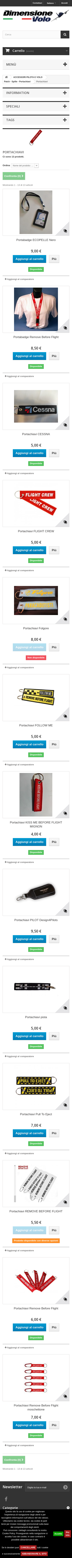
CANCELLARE (28, 1547)
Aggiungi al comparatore (20, 279)
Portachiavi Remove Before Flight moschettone (36, 1407)
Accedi (64, 3)
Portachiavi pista (36, 1017)
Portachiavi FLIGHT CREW (36, 531)
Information (17, 93)
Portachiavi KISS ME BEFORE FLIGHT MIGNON (36, 824)
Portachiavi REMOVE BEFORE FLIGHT (36, 1211)
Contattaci (37, 3)
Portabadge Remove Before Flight (35, 337)
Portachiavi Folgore (36, 628)
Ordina (6, 165)
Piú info (68, 1533)
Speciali (13, 106)
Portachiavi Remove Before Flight (36, 1308)
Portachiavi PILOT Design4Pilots (36, 920)
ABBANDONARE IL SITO (34, 1554)
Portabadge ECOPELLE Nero (36, 240)
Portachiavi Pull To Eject (36, 1114)
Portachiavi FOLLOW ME (36, 725)
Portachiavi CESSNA (36, 434)
